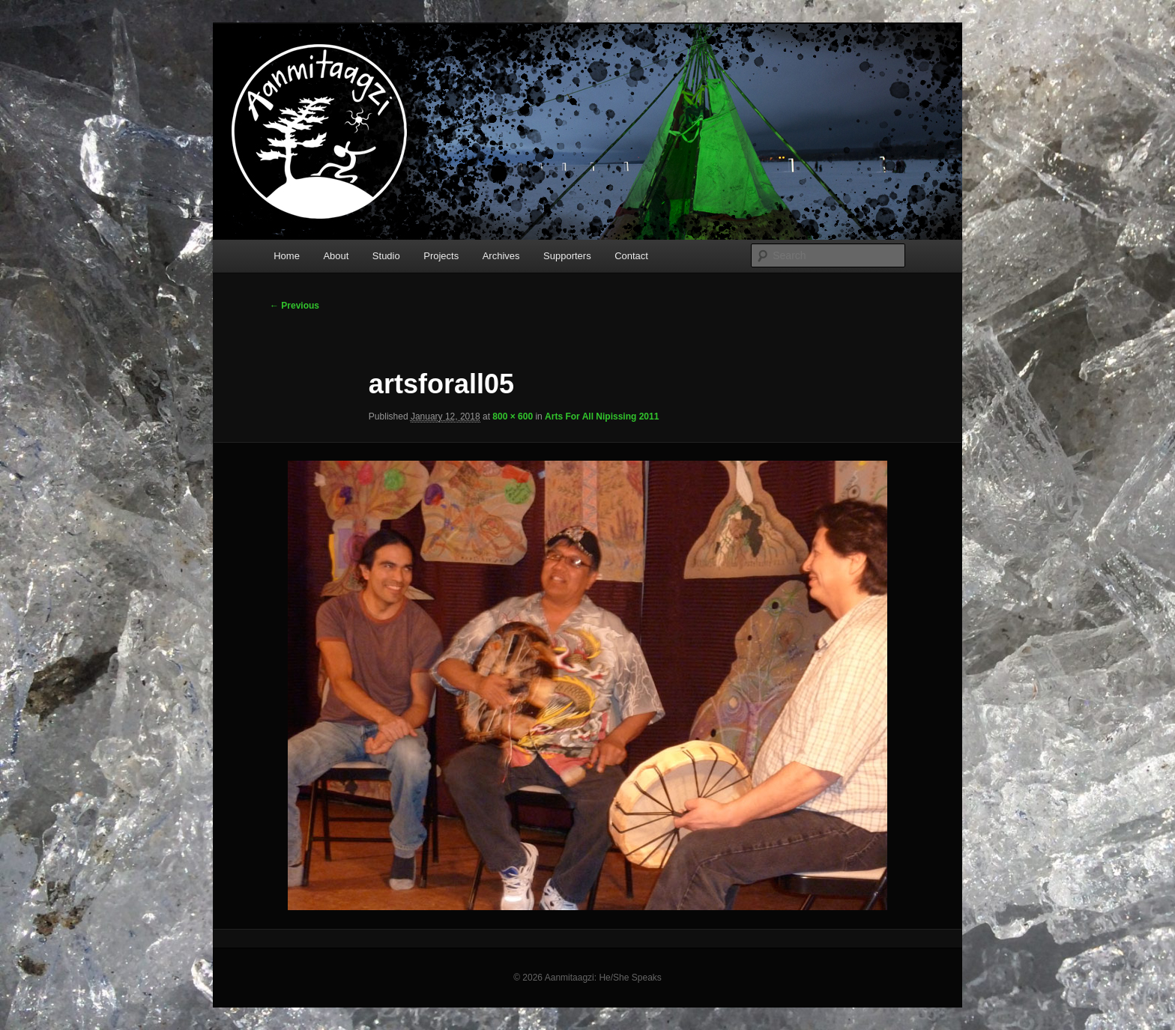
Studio (386, 255)
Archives (501, 255)
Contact (631, 255)
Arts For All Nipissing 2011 (602, 416)
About (335, 255)
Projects (441, 255)
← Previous (294, 305)
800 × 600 (512, 416)
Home (287, 255)
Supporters (567, 255)
